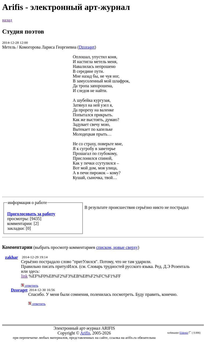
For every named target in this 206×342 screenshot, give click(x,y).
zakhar (11, 257)
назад (7, 20)
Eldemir (183, 332)
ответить (29, 285)
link (24, 276)
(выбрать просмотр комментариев (103, 152)
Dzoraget (87, 47)
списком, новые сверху (117, 247)
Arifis (85, 333)
